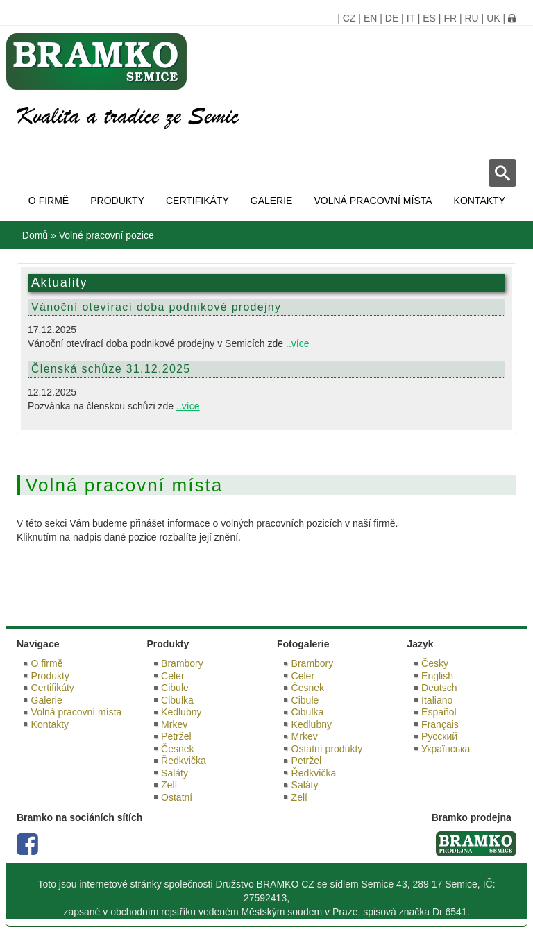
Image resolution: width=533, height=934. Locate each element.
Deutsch (439, 687)
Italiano (436, 700)
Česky (434, 663)
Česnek (177, 748)
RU (471, 18)
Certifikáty (197, 200)
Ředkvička (183, 760)
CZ (349, 18)
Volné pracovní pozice (106, 235)
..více (297, 343)
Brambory (182, 663)
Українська (445, 748)
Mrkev (174, 724)
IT (411, 18)
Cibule (175, 687)
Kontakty (479, 200)
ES (429, 18)
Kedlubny (181, 712)
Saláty (174, 773)
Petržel (176, 736)
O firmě (48, 200)
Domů (35, 235)
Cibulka (177, 700)
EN (370, 18)
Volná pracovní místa (373, 200)
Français (440, 724)
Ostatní (176, 797)
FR (450, 18)
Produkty (117, 200)
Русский (439, 736)
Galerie (272, 200)
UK (493, 18)
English (437, 675)
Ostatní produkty (327, 748)
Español (439, 712)
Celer (172, 675)
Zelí (169, 784)
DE (391, 18)
